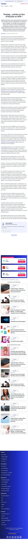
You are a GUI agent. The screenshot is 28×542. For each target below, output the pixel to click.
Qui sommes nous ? (5, 513)
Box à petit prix (4, 468)
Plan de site (3, 524)
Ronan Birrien (3, 33)
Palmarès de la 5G (5, 490)
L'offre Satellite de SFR (5, 147)
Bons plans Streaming (5, 474)
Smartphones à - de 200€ (6, 472)
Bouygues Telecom (5, 495)
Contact (3, 515)
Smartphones (4, 459)
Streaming (3, 461)
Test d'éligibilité (4, 482)
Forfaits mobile (4, 456)
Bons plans (3, 466)
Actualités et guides (5, 479)
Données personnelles (5, 520)
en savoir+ (17, 279)
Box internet (3, 454)
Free (2, 497)
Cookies (3, 522)
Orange (2, 504)
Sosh (2, 506)
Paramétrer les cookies (14, 529)
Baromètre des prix (5, 488)
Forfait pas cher (4, 470)
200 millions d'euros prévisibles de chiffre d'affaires (11, 91)
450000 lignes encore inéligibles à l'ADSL (9, 142)
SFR (2, 500)
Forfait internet (14, 235)
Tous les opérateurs (5, 508)
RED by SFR (3, 502)
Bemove (21, 528)
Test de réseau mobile (5, 486)
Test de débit (4, 484)
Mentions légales (4, 518)
